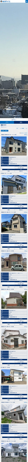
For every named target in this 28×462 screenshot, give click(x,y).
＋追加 (8, 248)
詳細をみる (21, 248)
